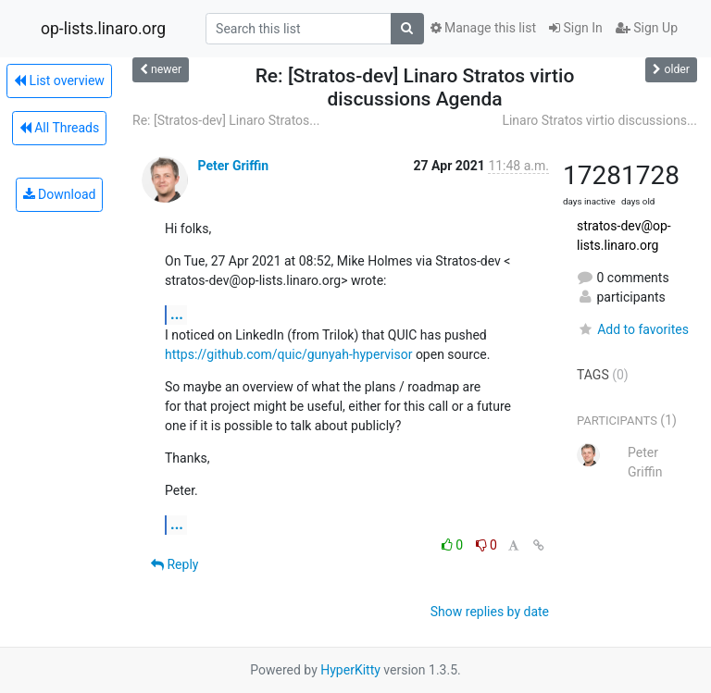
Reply (174, 564)
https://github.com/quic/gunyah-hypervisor (288, 354)
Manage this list (483, 27)
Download (59, 194)
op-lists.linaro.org (103, 28)
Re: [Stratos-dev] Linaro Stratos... (225, 120)
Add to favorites (633, 329)
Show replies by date (489, 611)
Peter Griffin (232, 165)
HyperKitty (350, 669)
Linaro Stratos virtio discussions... (599, 120)
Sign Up (647, 27)
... (176, 314)
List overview (59, 80)
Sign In (576, 27)
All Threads (59, 127)
